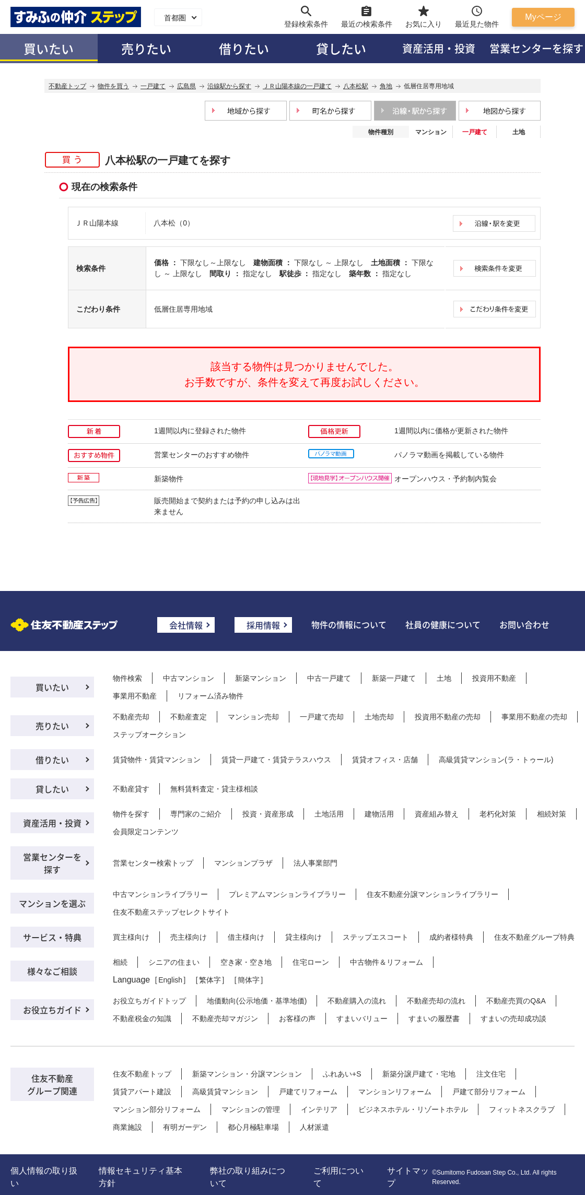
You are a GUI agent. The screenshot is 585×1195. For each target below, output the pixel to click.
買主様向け (131, 937)
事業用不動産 (135, 696)
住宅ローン (310, 962)
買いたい (49, 48)
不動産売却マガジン (225, 1018)
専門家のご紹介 (195, 814)
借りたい (244, 48)
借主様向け (246, 937)
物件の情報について (349, 624)
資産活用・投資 (438, 48)
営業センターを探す (52, 862)
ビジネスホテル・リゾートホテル (413, 1109)
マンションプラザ (243, 863)
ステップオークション (149, 734)
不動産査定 (188, 717)
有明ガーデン (185, 1127)
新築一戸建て (394, 678)
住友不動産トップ (142, 1074)
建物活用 (379, 814)
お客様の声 (297, 1018)
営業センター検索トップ (153, 863)
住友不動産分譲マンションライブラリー (432, 894)
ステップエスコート (375, 937)
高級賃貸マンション (225, 1091)
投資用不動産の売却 (448, 717)
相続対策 (551, 814)
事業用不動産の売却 (534, 717)
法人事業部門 (315, 863)
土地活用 (329, 814)
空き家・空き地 (246, 962)
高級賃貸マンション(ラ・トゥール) (496, 759)
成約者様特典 (451, 937)
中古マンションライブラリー (160, 894)
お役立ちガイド (52, 1009)
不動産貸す (131, 789)
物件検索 (127, 678)
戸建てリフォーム (308, 1091)
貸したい (341, 48)
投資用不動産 (494, 678)
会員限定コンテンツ (146, 831)
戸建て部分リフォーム (488, 1091)
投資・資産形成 (268, 814)
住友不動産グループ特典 (534, 937)
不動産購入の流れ (356, 1001)
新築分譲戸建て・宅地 (418, 1074)
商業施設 (127, 1127)
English (170, 980)
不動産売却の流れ (436, 1001)
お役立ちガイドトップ (149, 1001)
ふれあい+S (342, 1074)
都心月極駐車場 (253, 1127)
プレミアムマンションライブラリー (287, 894)
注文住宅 (491, 1074)
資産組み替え (437, 814)
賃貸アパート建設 (142, 1091)
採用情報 (263, 625)
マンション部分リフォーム (157, 1109)
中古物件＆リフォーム (386, 962)
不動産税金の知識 (142, 1018)
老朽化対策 (497, 814)
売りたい (146, 48)
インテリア (319, 1109)
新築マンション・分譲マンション (247, 1074)
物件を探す (131, 814)
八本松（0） (174, 223)
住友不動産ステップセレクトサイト (171, 912)
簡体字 (249, 980)
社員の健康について (443, 624)
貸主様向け (303, 937)
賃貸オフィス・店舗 (385, 759)
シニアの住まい (174, 962)
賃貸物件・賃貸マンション (157, 759)
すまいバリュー (362, 1018)
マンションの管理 (250, 1109)
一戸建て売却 (322, 717)
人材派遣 (314, 1127)
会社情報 (186, 625)
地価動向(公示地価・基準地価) (257, 1001)
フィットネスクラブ (522, 1109)
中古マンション (188, 678)
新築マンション (260, 678)
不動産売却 (131, 717)
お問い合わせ (524, 624)
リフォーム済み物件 (210, 696)
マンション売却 (253, 717)
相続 (120, 962)
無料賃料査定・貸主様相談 (214, 789)
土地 (518, 132)
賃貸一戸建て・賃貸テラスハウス (276, 759)
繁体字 (210, 980)
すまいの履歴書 (434, 1018)
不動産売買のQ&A (516, 1001)
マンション (431, 132)
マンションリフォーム (394, 1091)
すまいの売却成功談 (513, 1018)
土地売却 (379, 717)
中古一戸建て (329, 678)
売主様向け (188, 937)
